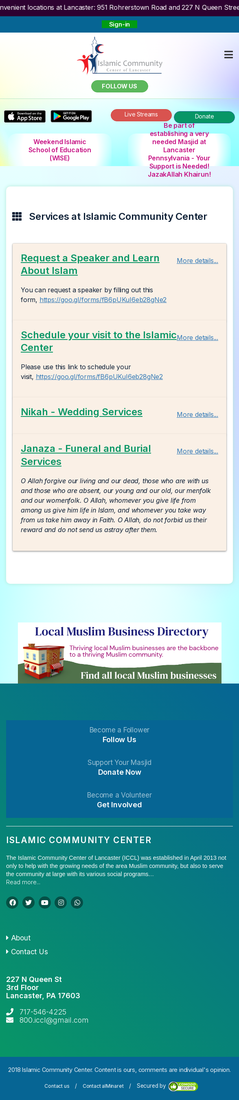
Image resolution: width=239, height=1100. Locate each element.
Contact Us (27, 951)
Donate (204, 116)
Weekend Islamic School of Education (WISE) (60, 150)
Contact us (56, 1086)
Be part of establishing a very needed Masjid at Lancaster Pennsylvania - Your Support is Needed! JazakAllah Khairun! (179, 149)
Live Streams (141, 114)
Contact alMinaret (103, 1086)
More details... (197, 260)
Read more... (23, 882)
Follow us (119, 86)
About (18, 937)
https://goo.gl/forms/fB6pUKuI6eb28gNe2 (103, 300)
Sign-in (119, 24)
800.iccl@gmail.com (54, 1020)
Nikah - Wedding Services (82, 412)
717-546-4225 (43, 1012)
